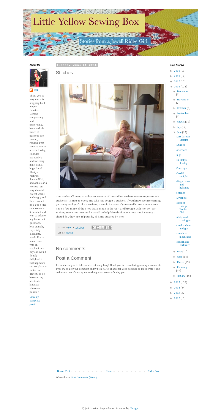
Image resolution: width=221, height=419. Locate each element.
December (183, 91)
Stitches (180, 193)
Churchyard (182, 168)
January (181, 276)
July (179, 127)
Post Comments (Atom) (84, 377)
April (180, 257)
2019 (177, 71)
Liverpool (181, 198)
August (181, 122)
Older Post (154, 371)
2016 (177, 86)
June (179, 132)
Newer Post (63, 371)
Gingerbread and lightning (183, 184)
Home (109, 371)
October (182, 108)
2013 (177, 293)
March (181, 262)
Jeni (36, 90)
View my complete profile (35, 301)
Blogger (134, 408)
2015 (177, 282)
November (183, 99)
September (183, 113)
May (179, 251)
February (182, 267)
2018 (177, 76)
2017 (177, 81)
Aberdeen (181, 150)
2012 (177, 298)
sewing (69, 233)
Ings (178, 155)
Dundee (180, 145)
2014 (177, 288)
